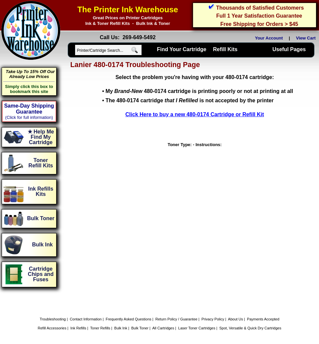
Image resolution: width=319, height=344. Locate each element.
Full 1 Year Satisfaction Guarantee (259, 16)
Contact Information (86, 319)
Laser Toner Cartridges (196, 328)
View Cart (307, 38)
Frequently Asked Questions (129, 319)
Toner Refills (100, 328)
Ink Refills (78, 328)
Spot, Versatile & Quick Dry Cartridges (250, 328)
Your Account (269, 38)
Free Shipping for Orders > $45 (259, 24)
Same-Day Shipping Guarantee (29, 109)
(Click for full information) (29, 117)
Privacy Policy (212, 319)
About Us (235, 319)
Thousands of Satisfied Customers (260, 8)
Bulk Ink (120, 328)
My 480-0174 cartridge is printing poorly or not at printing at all (199, 91)
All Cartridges (163, 328)
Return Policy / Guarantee (177, 319)
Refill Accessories (52, 328)
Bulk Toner (140, 328)
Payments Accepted (263, 319)
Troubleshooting (52, 319)
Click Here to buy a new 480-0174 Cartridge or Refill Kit (194, 114)
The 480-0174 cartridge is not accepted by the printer (189, 100)
